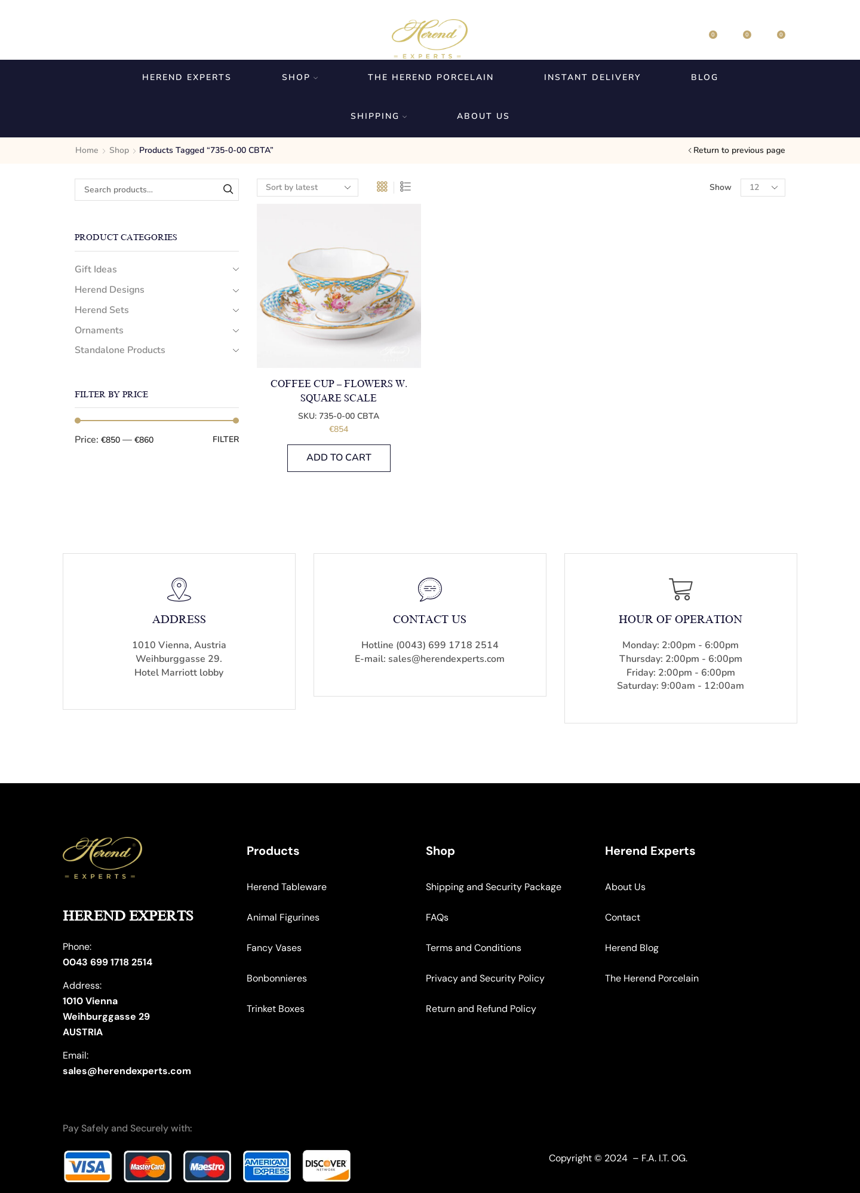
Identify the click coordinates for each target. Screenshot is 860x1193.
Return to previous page (739, 150)
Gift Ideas (96, 269)
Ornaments (99, 330)
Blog (704, 77)
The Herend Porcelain (431, 77)
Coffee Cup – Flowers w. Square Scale (339, 391)
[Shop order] (307, 188)
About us (483, 116)
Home (87, 150)
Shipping (379, 116)
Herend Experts (187, 77)
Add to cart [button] (338, 457)
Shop (300, 77)
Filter (226, 439)
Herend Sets (102, 310)
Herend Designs (110, 289)
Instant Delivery (592, 77)
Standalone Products (120, 350)
